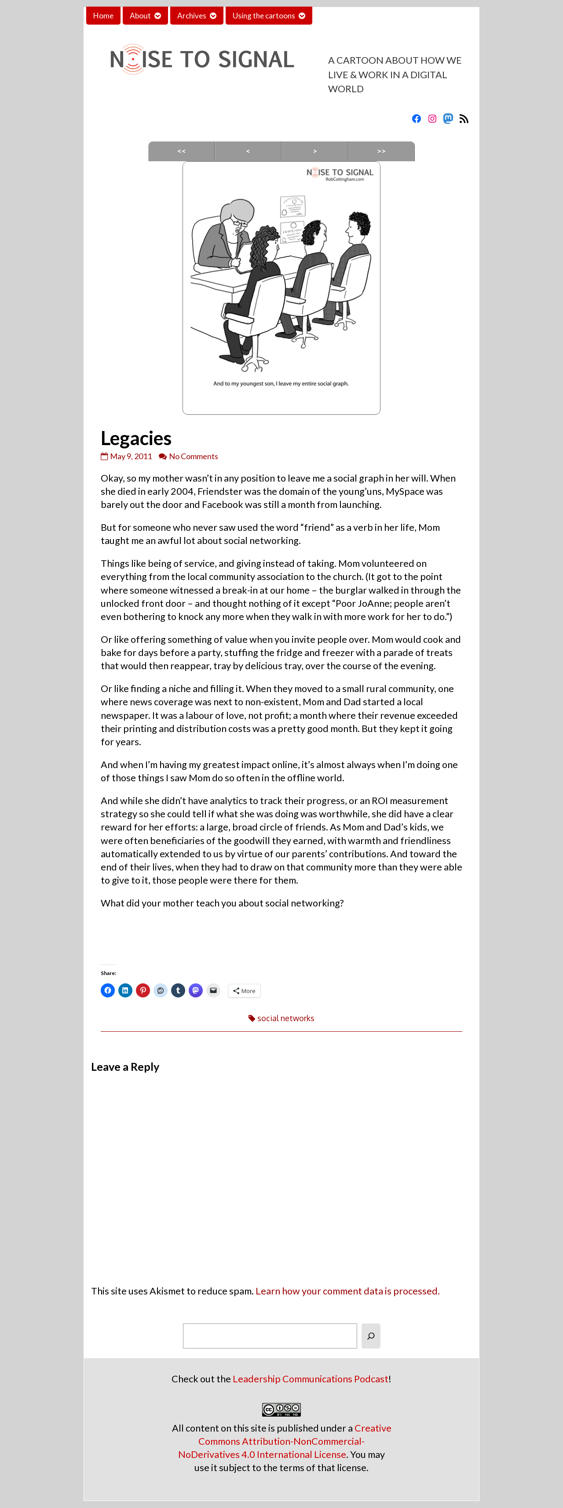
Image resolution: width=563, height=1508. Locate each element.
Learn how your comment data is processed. (348, 1291)
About (140, 15)
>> (381, 151)
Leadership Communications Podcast (310, 1379)
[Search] (371, 1335)
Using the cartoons (264, 15)
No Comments (193, 456)
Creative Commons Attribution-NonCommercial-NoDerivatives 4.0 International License (284, 1441)
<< (181, 151)
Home (103, 15)
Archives (191, 15)
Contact (333, 15)
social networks (285, 1018)
